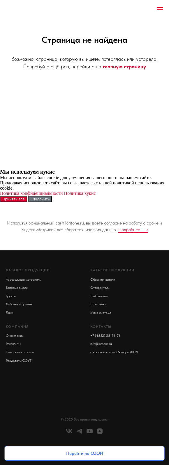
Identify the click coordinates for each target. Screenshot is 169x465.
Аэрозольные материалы (23, 279)
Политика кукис (80, 193)
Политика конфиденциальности (31, 193)
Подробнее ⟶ (133, 229)
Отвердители (100, 288)
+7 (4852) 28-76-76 (105, 336)
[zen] (99, 433)
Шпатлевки (98, 304)
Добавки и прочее (19, 304)
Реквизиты (13, 344)
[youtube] (89, 433)
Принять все (13, 199)
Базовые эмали (17, 288)
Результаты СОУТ (18, 361)
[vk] (69, 433)
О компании (15, 336)
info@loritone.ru (101, 344)
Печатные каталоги (20, 352)
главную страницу (124, 66)
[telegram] (79, 433)
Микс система (100, 313)
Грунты (11, 296)
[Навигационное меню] (160, 9)
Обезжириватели (102, 279)
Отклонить (40, 199)
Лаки (9, 313)
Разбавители (99, 296)
